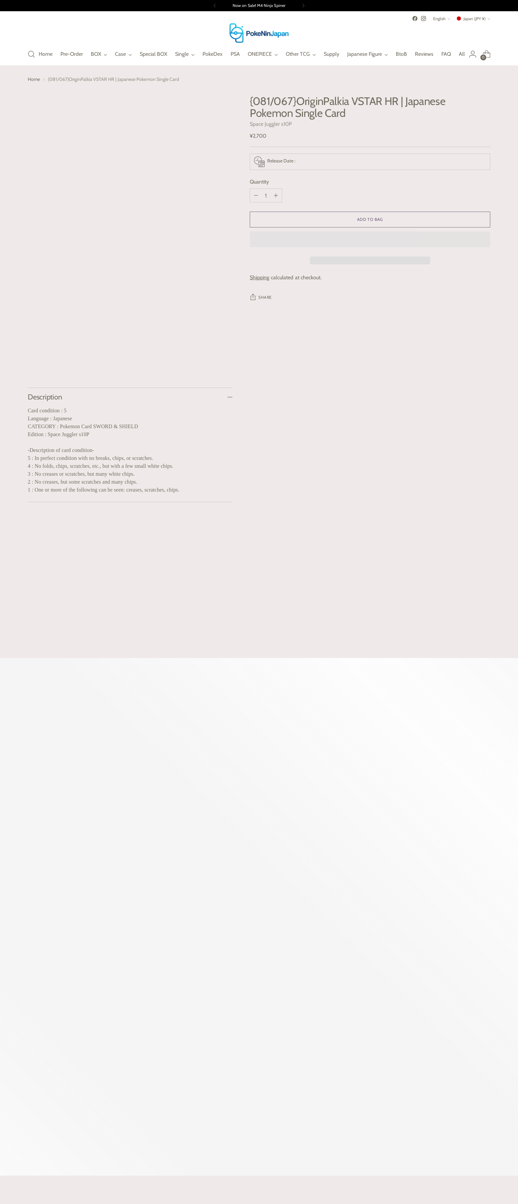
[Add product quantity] (276, 195)
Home (34, 79)
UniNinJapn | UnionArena (310, 991)
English (441, 18)
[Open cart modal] (486, 54)
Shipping (260, 277)
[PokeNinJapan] (259, 33)
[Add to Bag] (370, 219)
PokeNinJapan (74, 1173)
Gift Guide (224, 1047)
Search (220, 1071)
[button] (370, 239)
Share (261, 296)
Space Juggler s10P (271, 124)
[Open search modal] (31, 54)
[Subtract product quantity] (256, 195)
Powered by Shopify (45, 1179)
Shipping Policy (392, 991)
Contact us (225, 1059)
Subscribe (154, 1104)
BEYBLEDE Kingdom (305, 1003)
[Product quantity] (266, 195)
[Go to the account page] (472, 54)
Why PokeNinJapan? (235, 991)
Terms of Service (393, 1027)
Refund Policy (390, 1003)
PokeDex (223, 1015)
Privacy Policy (390, 1015)
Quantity (259, 182)
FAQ (217, 1003)
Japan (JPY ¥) (473, 18)
